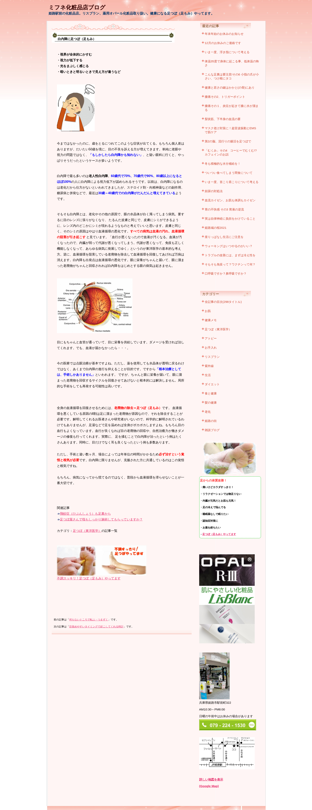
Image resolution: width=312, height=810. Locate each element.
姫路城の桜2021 (215, 227)
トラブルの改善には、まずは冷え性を (230, 255)
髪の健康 (211, 402)
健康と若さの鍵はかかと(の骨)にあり (229, 87)
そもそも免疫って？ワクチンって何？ (230, 264)
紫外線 (209, 366)
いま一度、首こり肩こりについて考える (231, 182)
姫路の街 (211, 421)
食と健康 (211, 393)
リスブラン (212, 356)
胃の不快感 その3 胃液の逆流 (224, 209)
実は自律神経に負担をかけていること (230, 218)
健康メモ (211, 320)
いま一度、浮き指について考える (227, 52)
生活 (208, 375)
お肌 (208, 311)
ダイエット (212, 384)
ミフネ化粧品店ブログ (77, 7)
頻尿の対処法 (214, 191)
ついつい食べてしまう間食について (229, 172)
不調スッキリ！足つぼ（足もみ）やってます (89, 578)
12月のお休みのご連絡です (223, 43)
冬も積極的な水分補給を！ (223, 163)
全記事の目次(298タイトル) (223, 301)
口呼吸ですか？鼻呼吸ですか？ (226, 273)
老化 (208, 411)
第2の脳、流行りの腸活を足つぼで (228, 141)
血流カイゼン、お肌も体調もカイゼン (230, 200)
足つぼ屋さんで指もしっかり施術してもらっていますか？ (101, 519)
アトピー (211, 338)
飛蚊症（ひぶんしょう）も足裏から (85, 513)
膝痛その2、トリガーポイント (225, 96)
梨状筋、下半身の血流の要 (223, 119)
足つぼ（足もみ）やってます (219, 534)
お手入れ (211, 347)
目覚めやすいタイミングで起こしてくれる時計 (96, 626)
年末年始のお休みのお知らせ (224, 33)
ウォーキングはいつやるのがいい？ (229, 246)
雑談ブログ (212, 430)
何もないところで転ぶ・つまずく (88, 619)
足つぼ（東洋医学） (87, 530)
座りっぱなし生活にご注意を (224, 237)
